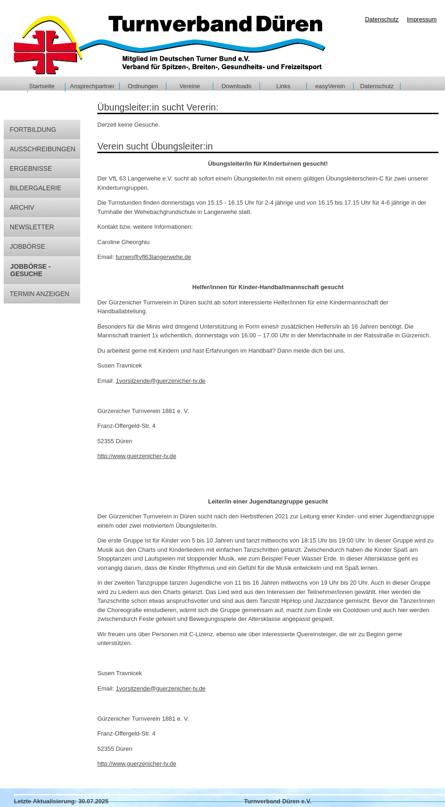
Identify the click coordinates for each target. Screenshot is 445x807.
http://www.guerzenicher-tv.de (136, 455)
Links (283, 86)
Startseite (42, 86)
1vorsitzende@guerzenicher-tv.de (161, 380)
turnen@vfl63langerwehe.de (153, 256)
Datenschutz (377, 86)
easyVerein (330, 86)
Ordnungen (143, 86)
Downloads (236, 86)
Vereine (189, 86)
